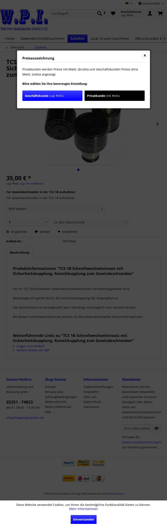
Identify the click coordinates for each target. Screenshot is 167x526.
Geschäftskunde (44, 96)
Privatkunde (103, 96)
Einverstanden (83, 519)
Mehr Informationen (83, 509)
